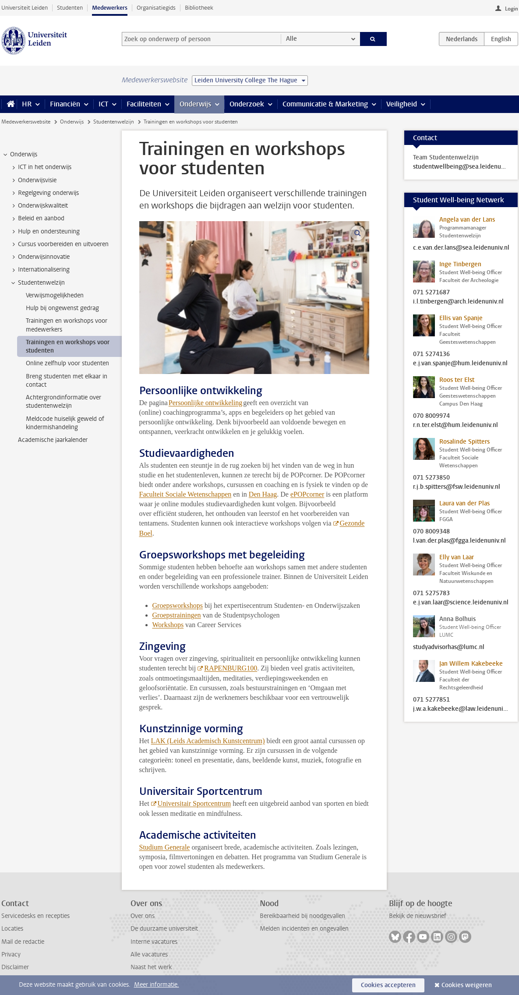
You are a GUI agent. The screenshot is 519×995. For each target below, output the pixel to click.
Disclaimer (15, 967)
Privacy (11, 954)
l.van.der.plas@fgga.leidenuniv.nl (459, 541)
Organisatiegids (156, 7)
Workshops (168, 624)
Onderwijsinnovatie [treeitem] (40, 257)
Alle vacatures (149, 954)
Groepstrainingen (176, 615)
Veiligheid (401, 104)
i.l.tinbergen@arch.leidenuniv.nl (458, 302)
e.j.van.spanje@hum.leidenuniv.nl (460, 363)
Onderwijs (195, 104)
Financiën (65, 104)
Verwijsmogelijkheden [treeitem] (55, 295)
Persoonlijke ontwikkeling (205, 402)
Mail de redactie (22, 942)
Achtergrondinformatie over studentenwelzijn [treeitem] (63, 401)
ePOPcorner (307, 494)
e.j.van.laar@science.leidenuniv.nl (460, 603)
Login (511, 8)
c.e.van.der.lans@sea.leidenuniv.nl (461, 248)
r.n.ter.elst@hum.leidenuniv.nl (455, 425)
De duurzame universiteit (164, 928)
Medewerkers (109, 7)
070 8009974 (431, 416)
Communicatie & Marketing (325, 104)
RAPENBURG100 (230, 668)
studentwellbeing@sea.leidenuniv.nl (461, 167)
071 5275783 (431, 593)
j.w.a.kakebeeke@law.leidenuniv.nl (461, 709)
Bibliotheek (199, 7)
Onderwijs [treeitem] (19, 154)
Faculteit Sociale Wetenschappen (185, 494)
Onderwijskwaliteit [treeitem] (39, 205)
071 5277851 (431, 700)
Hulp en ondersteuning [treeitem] (45, 231)
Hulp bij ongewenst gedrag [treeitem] (62, 308)
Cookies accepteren (388, 985)
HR (27, 104)
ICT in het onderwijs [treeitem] (40, 167)
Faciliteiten (144, 104)
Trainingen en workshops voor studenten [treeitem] (67, 346)
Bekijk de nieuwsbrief (417, 916)
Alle (291, 39)
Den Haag (263, 494)
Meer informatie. (156, 985)
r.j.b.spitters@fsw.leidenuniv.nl (456, 487)
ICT (103, 104)
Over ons (143, 916)
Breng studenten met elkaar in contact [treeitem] (66, 380)
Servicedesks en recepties (35, 916)
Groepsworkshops (177, 605)
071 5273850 (431, 478)
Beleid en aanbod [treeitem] (37, 218)
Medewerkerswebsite (25, 121)
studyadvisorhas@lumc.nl (448, 647)
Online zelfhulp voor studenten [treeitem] (67, 363)
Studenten (70, 7)
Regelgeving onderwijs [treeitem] (44, 193)
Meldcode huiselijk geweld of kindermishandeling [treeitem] (65, 423)
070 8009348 (431, 532)
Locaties (12, 928)
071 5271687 (431, 292)
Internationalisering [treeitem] (40, 269)
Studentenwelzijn (113, 121)
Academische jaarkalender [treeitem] (53, 440)
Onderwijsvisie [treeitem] (33, 180)
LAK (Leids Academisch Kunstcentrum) (208, 740)
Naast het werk (151, 967)
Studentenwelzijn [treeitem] (37, 283)
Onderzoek (246, 104)
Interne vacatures (154, 942)
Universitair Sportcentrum (194, 803)
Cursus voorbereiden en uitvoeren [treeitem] (59, 244)
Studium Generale (164, 847)
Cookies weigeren (466, 985)
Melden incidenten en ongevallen (304, 928)
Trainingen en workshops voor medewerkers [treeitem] (66, 325)
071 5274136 (431, 354)
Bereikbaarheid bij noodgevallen (302, 916)
